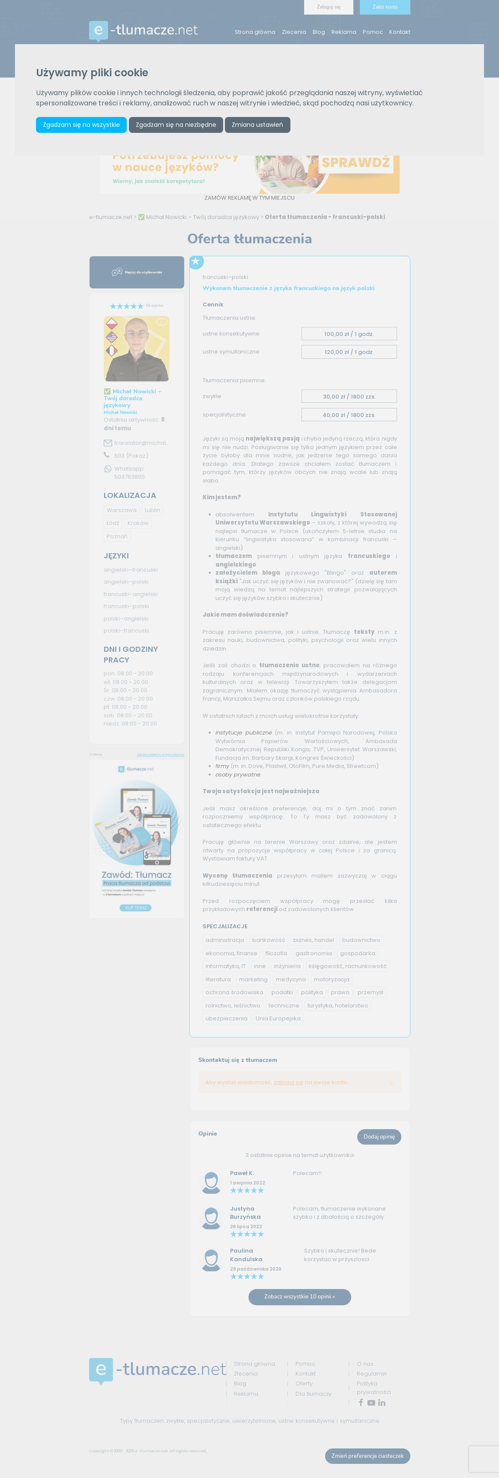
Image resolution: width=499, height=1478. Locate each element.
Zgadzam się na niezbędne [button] (176, 124)
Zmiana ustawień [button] (257, 124)
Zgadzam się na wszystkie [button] (81, 124)
